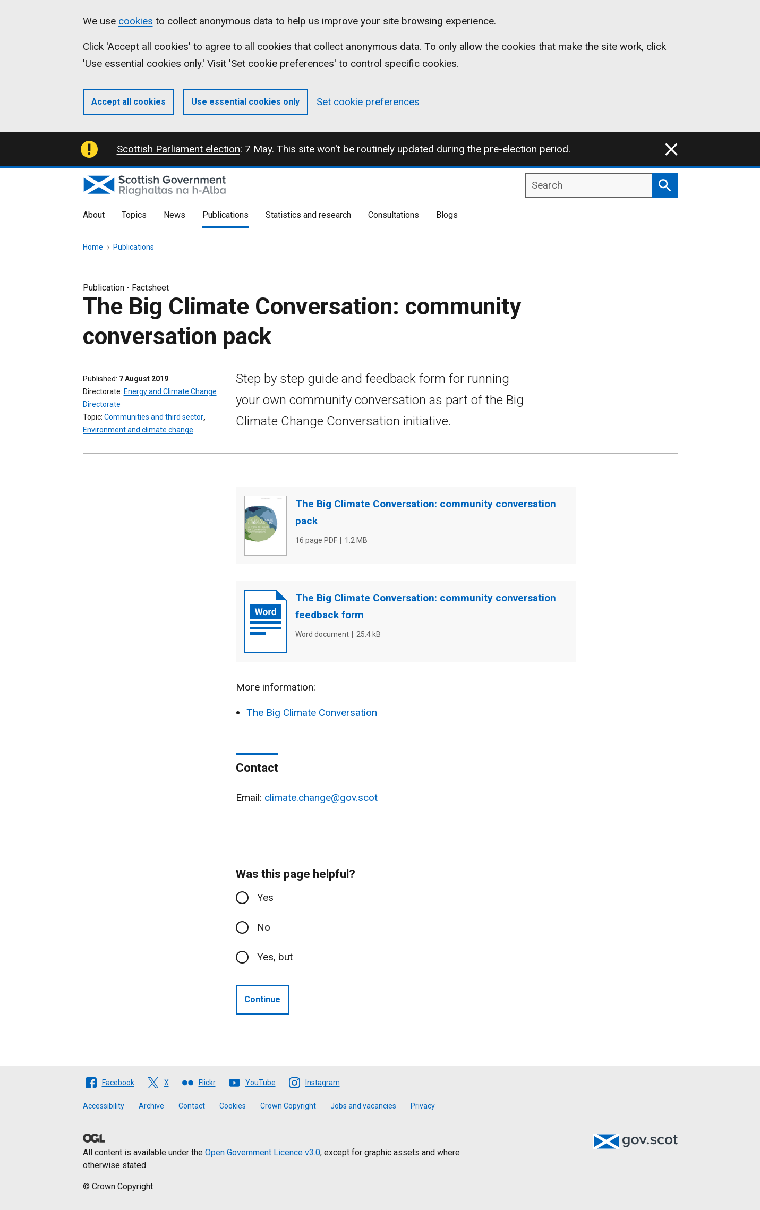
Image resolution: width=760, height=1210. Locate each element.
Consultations (393, 215)
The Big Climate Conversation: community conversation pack (425, 512)
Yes (265, 897)
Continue (262, 999)
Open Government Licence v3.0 (262, 1152)
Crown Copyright (288, 1106)
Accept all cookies (128, 102)
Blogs (447, 215)
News (174, 215)
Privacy (423, 1106)
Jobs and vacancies (363, 1106)
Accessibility (103, 1106)
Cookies (232, 1106)
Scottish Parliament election (178, 149)
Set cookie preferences (368, 102)
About (94, 215)
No (263, 927)
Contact (191, 1106)
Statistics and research (308, 215)
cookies (135, 21)
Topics (134, 215)
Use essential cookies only (245, 102)
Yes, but (275, 957)
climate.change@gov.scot (321, 797)
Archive (151, 1106)
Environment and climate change (138, 429)
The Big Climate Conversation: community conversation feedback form (425, 606)
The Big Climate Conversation (311, 712)
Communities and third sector (153, 417)
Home (93, 247)
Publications (225, 215)
